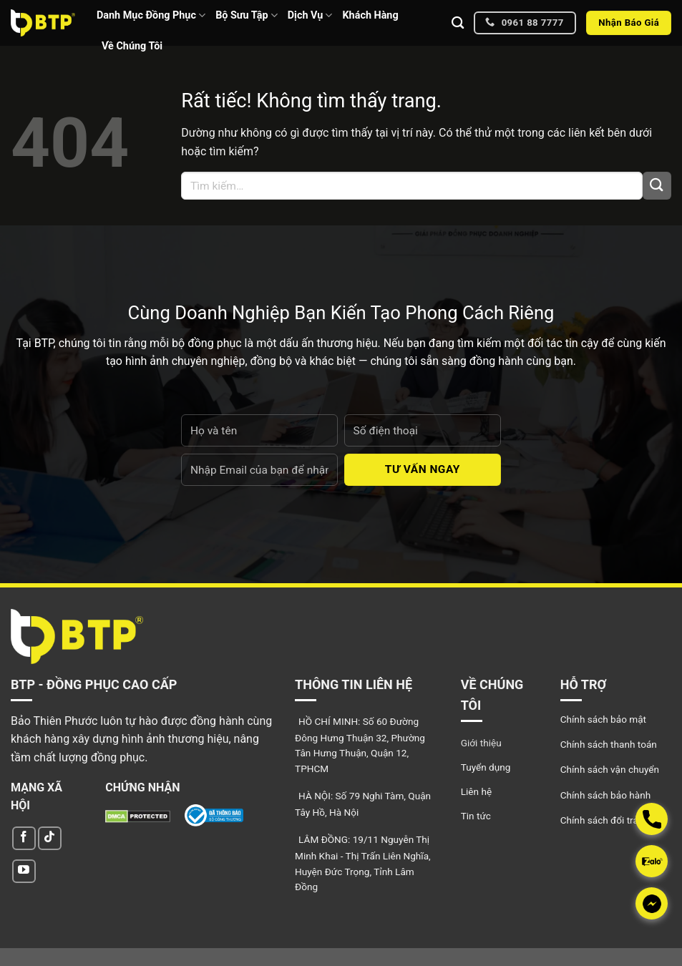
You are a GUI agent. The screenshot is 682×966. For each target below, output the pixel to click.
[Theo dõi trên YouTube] (24, 871)
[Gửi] (657, 186)
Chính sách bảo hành (605, 795)
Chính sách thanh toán (608, 744)
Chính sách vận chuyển (609, 769)
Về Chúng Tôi (132, 46)
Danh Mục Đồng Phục (151, 15)
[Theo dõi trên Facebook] (24, 838)
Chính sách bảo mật (603, 719)
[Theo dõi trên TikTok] (50, 838)
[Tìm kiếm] (458, 23)
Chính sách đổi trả (599, 820)
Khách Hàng (370, 15)
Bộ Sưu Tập (246, 15)
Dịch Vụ (310, 15)
